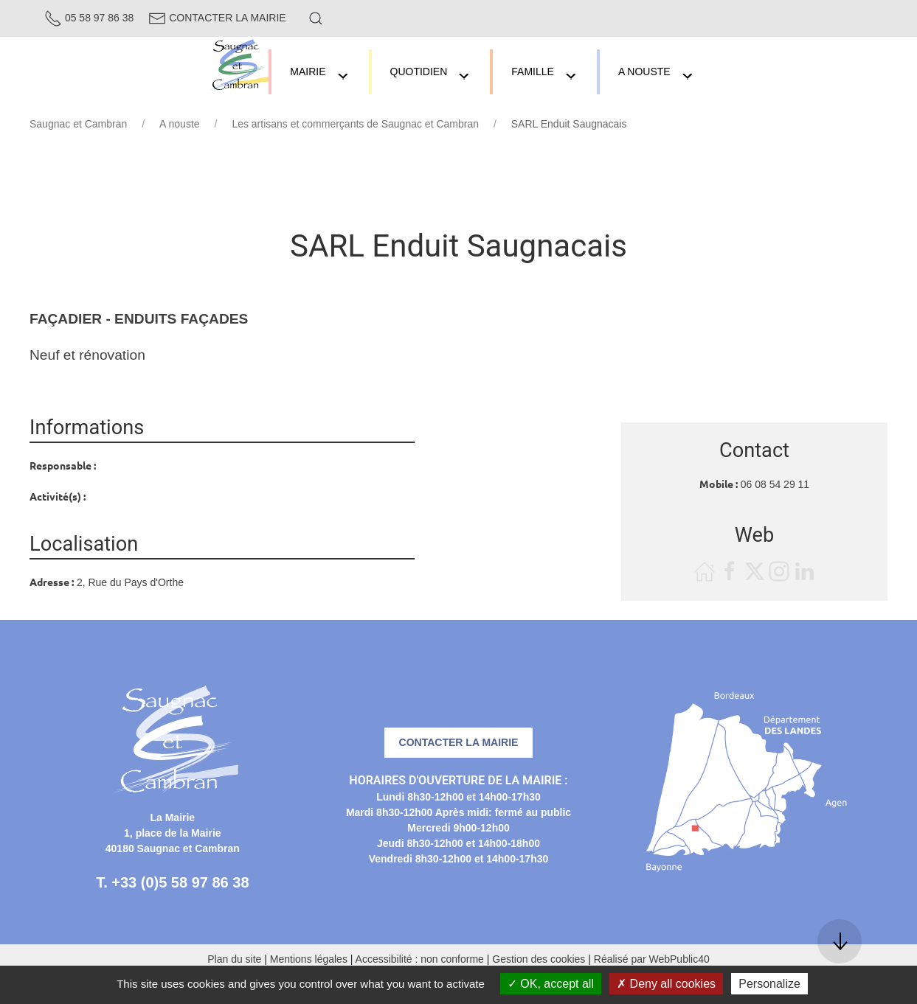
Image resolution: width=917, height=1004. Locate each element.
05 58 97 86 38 (89, 18)
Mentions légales (308, 959)
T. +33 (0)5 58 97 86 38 (172, 882)
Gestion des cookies (538, 959)
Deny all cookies (666, 983)
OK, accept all (551, 983)
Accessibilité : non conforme (420, 959)
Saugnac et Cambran (78, 124)
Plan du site (234, 959)
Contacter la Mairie (217, 18)
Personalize (769, 983)
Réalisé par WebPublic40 (652, 959)
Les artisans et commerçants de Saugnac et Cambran (355, 124)
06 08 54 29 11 (775, 484)
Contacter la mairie (459, 742)
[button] (315, 18)
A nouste (179, 124)
